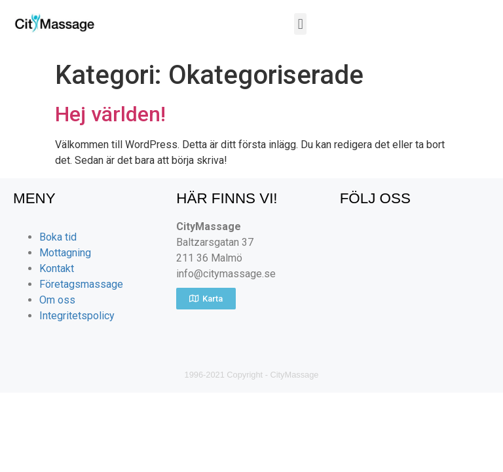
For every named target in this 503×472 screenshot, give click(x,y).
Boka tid (58, 237)
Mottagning (65, 252)
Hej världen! (110, 114)
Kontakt (56, 268)
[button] (300, 24)
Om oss (57, 300)
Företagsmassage (81, 284)
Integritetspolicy (77, 315)
